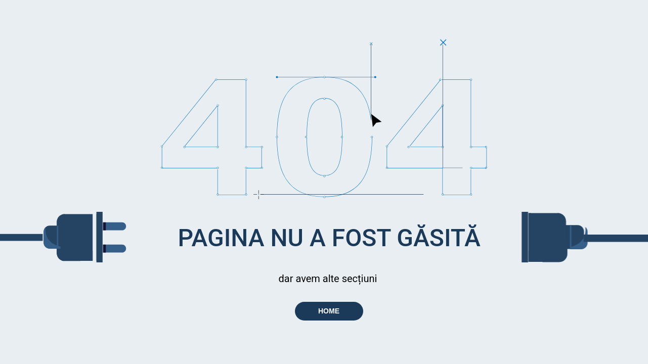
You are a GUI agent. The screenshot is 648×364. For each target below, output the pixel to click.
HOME (328, 311)
